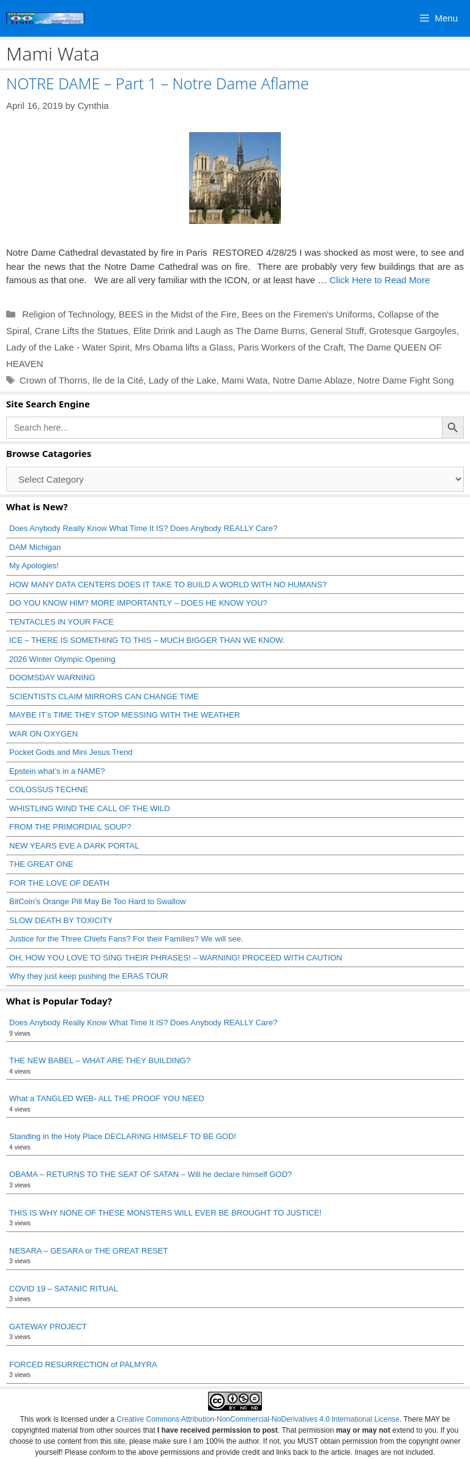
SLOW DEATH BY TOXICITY (61, 920)
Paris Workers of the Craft (290, 347)
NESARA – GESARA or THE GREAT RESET (88, 1250)
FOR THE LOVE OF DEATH (59, 883)
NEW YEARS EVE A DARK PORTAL (74, 845)
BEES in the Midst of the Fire (178, 314)
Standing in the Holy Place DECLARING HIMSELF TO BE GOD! (122, 1136)
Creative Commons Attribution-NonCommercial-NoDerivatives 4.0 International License (258, 1419)
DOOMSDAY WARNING (52, 677)
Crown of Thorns (54, 380)
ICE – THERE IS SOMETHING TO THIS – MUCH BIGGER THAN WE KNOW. (147, 640)
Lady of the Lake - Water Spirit (68, 347)
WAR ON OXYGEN (43, 733)
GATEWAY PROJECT (48, 1326)
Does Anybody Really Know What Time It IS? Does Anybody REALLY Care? (143, 528)
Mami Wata (244, 380)
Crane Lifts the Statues (82, 330)
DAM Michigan (35, 547)
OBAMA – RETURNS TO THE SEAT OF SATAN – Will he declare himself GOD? (150, 1174)
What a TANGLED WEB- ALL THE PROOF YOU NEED (106, 1098)
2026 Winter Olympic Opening (62, 659)
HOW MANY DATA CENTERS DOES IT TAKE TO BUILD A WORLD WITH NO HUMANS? (168, 584)
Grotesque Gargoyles (413, 330)
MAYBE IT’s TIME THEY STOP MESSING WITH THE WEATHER (124, 714)
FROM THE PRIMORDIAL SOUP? (70, 826)
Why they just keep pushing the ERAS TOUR (88, 976)
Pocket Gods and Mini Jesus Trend (71, 752)
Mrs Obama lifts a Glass (184, 347)
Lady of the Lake (183, 380)
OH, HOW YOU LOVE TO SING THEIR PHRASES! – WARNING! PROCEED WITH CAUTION (175, 957)
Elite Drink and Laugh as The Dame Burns (219, 330)
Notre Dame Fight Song (405, 380)
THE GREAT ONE (41, 864)
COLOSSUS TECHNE (48, 789)
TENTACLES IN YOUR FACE (61, 621)
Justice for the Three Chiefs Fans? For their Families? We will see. (126, 938)
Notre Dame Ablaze (312, 380)
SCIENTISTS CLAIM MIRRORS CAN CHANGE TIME (104, 696)
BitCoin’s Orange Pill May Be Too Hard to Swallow (97, 901)
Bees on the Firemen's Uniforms (307, 314)
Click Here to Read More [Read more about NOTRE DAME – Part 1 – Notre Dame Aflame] (379, 280)
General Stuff (337, 330)
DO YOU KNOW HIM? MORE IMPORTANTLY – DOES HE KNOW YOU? (138, 602)
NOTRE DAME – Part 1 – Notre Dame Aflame (157, 83)
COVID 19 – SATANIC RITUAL (63, 1288)
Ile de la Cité (117, 380)
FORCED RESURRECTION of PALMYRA (83, 1364)
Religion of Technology (67, 314)
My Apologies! (34, 565)
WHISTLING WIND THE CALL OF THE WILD (89, 808)
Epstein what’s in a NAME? (57, 771)
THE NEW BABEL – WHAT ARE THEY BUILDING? (99, 1060)
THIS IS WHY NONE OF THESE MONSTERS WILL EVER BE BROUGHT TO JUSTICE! (165, 1212)
